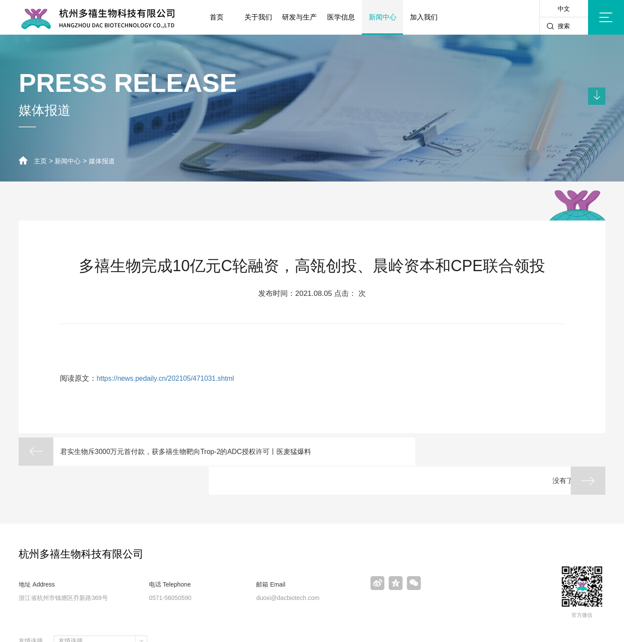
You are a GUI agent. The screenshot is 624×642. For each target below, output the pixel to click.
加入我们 (424, 17)
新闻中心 (382, 17)
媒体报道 (105, 161)
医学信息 (341, 17)
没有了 (547, 452)
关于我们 (258, 17)
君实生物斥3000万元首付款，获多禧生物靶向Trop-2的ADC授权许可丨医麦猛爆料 (185, 458)
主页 (41, 161)
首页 (217, 17)
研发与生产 (299, 17)
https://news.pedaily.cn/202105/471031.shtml (170, 378)
